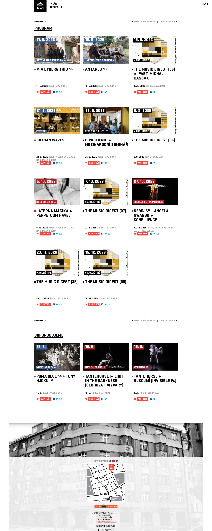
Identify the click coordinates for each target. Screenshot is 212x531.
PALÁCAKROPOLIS (56, 6)
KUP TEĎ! (45, 92)
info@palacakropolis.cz (107, 522)
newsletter (101, 461)
